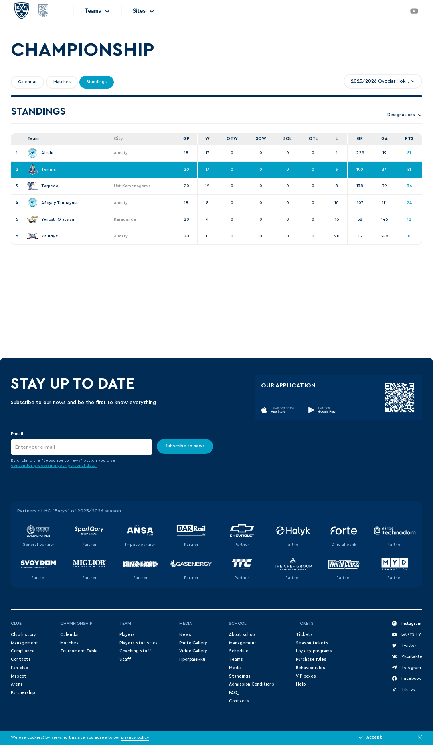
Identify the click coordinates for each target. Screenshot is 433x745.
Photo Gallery (193, 643)
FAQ (233, 692)
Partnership (23, 692)
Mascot (18, 676)
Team (125, 623)
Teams (236, 659)
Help (301, 684)
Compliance (23, 651)
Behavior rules (310, 668)
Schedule (239, 651)
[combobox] (382, 81)
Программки (192, 659)
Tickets (305, 623)
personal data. (82, 466)
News (185, 634)
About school (242, 634)
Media (185, 623)
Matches (69, 643)
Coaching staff (135, 651)
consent (19, 466)
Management (24, 643)
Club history (23, 634)
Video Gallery (193, 651)
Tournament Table (79, 651)
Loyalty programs (314, 651)
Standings (240, 676)
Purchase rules (311, 659)
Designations (404, 115)
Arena (17, 684)
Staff (125, 659)
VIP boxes (306, 676)
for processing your (47, 466)
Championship (76, 623)
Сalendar (69, 634)
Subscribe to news (185, 446)
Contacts (21, 659)
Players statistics (138, 643)
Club (16, 623)
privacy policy (135, 737)
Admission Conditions (251, 684)
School (237, 623)
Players (127, 634)
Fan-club (19, 668)
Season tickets (312, 643)
